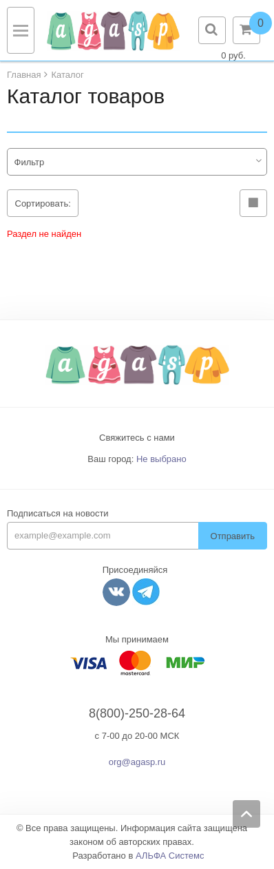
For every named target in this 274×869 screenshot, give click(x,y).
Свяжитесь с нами (137, 437)
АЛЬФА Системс (170, 855)
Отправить (233, 536)
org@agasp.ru (137, 762)
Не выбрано (161, 459)
